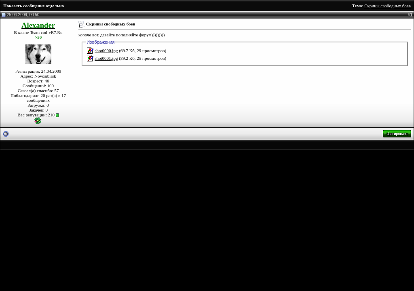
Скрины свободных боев (387, 5)
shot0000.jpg (106, 50)
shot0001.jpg (106, 58)
